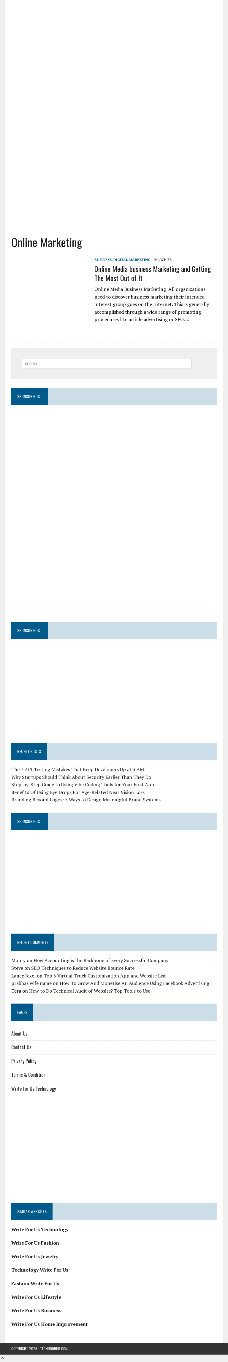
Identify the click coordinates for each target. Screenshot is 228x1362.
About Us (19, 1033)
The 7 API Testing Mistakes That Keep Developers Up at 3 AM (77, 769)
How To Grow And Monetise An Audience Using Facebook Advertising (134, 983)
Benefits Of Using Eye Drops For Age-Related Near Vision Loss (78, 792)
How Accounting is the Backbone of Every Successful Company (101, 960)
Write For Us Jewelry (34, 1256)
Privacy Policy (23, 1061)
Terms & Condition (28, 1074)
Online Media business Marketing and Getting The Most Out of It (152, 273)
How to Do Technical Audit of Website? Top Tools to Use (89, 991)
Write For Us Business (36, 1310)
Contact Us (21, 1047)
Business (103, 259)
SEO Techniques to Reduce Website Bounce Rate (82, 968)
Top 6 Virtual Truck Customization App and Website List (105, 975)
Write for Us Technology (33, 1088)
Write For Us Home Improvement (49, 1324)
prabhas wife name (31, 983)
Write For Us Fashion (35, 1243)
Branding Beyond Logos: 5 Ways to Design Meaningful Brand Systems (86, 799)
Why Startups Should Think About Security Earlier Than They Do (81, 777)
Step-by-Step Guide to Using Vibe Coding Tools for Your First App (82, 784)
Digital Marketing (132, 259)
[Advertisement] (114, 181)
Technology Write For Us (39, 1270)
